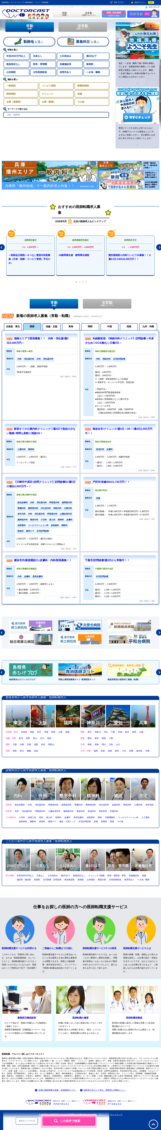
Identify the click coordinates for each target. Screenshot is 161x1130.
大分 (124, 751)
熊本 (117, 751)
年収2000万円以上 (25, 875)
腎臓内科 (79, 805)
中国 (109, 326)
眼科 (100, 817)
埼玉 (106, 732)
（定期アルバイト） (88, 14)
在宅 (143, 795)
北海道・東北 (13, 326)
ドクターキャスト (66, 1102)
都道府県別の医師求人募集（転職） (124, 679)
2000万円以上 (18, 866)
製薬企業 (102, 879)
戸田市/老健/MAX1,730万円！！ (111, 481)
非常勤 (82, 27)
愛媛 (29, 751)
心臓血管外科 (54, 811)
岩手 (39, 732)
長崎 (110, 751)
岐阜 (97, 738)
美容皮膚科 (79, 817)
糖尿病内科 (91, 805)
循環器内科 (66, 805)
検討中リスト (144, 2)
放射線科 (23, 821)
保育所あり (129, 879)
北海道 (24, 732)
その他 (120, 821)
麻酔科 (33, 821)
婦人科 (49, 817)
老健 (96, 821)
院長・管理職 (118, 866)
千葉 (113, 732)
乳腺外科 (114, 811)
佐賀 (103, 751)
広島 (111, 744)
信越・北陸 (51, 326)
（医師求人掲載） (114, 14)
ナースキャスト (121, 1102)
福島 (67, 732)
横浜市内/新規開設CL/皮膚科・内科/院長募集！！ (43, 560)
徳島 (15, 751)
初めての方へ (119, 2)
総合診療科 (20, 805)
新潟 (21, 738)
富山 (35, 738)
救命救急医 (69, 879)
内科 (17, 795)
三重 (111, 738)
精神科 (93, 795)
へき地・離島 (143, 879)
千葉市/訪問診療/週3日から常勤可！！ (107, 560)
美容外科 (103, 811)
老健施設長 (143, 866)
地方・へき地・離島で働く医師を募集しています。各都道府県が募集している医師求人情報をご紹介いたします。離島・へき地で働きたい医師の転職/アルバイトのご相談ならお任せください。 (137, 70)
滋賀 (36, 744)
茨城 (120, 732)
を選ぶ (33, 42)
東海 (70, 326)
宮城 (46, 732)
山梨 (141, 732)
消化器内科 (40, 805)
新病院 (81, 879)
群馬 (134, 732)
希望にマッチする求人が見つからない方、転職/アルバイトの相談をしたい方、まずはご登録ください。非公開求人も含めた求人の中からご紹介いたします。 (137, 133)
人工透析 (145, 817)
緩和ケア (52, 821)
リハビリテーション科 (128, 817)
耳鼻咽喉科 (110, 817)
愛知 (118, 722)
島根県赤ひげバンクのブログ (22, 679)
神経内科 (127, 805)
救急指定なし (79, 875)
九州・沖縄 (148, 326)
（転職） (64, 14)
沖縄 (147, 751)
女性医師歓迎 (115, 879)
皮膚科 (67, 817)
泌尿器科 (91, 817)
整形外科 (68, 795)
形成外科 (92, 811)
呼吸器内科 (53, 805)
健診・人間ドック (67, 821)
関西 (90, 326)
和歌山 (51, 744)
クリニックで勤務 (96, 875)
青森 (32, 732)
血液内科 (116, 805)
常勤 (29, 27)
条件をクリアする (27, 1121)
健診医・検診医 (24, 879)
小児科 (22, 817)
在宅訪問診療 (85, 821)
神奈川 (93, 722)
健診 (118, 795)
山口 (118, 744)
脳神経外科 (68, 811)
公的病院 (91, 879)
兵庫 (143, 722)
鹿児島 (139, 751)
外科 (43, 795)
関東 (32, 326)
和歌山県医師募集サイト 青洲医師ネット (76, 679)
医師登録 (140, 14)
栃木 (127, 732)
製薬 (112, 821)
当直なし (43, 866)
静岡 (104, 738)
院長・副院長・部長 (117, 875)
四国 (129, 326)
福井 (49, 738)
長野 (28, 738)
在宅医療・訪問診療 (52, 879)
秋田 (53, 732)
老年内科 (150, 805)
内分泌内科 (104, 805)
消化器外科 (27, 811)
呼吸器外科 (40, 811)
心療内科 (138, 805)
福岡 (68, 722)
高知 (36, 751)
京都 (29, 744)
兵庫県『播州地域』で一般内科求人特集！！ (49, 186)
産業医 (104, 821)
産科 (41, 817)
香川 (22, 751)
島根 (97, 744)
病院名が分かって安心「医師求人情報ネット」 (105, 1090)
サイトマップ (154, 7)
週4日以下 (93, 866)
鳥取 (90, 744)
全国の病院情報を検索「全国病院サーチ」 (57, 1090)
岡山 (104, 744)
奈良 (43, 744)
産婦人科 (32, 817)
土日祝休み (68, 866)
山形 (60, 732)
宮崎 (131, 751)
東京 (17, 722)
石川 (42, 738)
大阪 (43, 722)
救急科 (42, 821)
